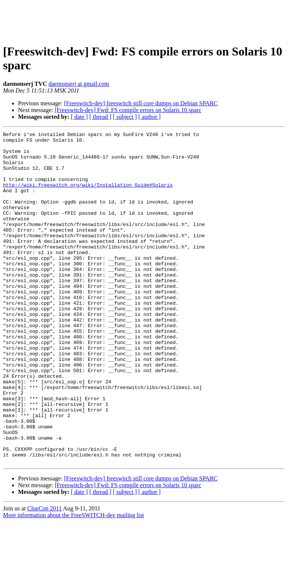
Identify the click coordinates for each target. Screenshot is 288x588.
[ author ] (149, 117)
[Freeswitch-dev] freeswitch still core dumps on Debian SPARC (141, 103)
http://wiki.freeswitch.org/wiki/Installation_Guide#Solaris (87, 196)
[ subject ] (125, 117)
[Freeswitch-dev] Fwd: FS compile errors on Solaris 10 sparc (128, 110)
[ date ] (79, 117)
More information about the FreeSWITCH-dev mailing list (73, 581)
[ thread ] (100, 117)
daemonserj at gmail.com (78, 84)
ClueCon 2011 (44, 575)
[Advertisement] (144, 20)
